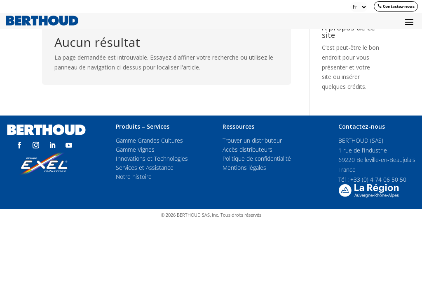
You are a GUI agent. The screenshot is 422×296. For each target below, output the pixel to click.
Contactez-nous (399, 6)
